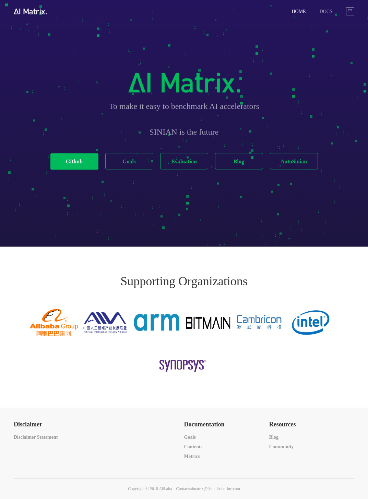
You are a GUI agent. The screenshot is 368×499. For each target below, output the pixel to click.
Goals (129, 161)
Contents (193, 446)
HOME (299, 11)
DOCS (326, 11)
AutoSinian (294, 161)
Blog (239, 161)
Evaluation (184, 161)
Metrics (192, 456)
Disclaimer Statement (36, 437)
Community (281, 446)
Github (74, 161)
